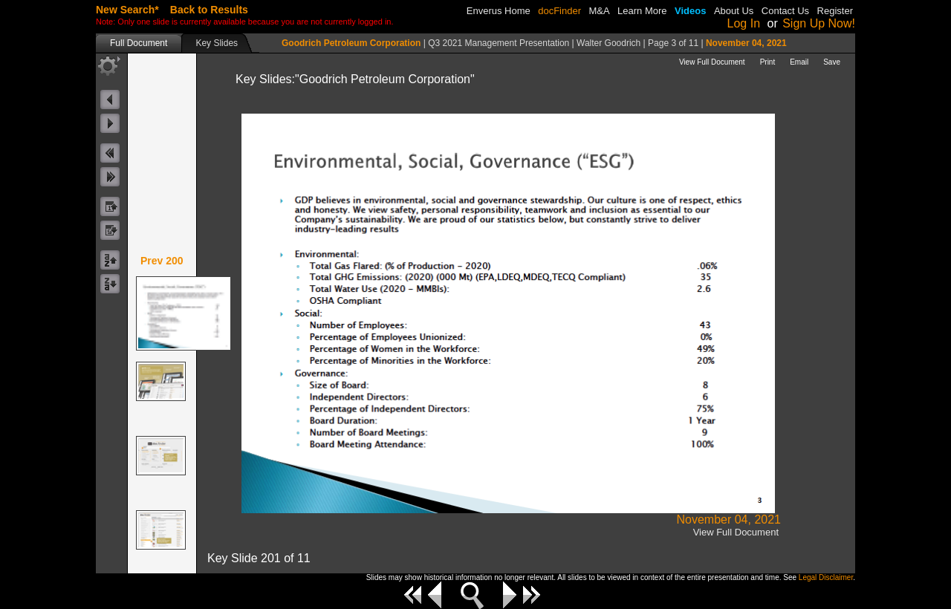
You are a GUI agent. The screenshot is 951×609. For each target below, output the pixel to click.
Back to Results (209, 10)
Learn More (641, 10)
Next (509, 595)
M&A (598, 10)
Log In (743, 23)
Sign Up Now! (818, 23)
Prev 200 (162, 261)
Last (531, 595)
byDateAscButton (111, 207)
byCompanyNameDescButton (111, 284)
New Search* (127, 10)
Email (799, 62)
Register (835, 10)
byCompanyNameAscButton (111, 260)
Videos (690, 10)
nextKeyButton (111, 177)
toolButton (109, 66)
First (412, 595)
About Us (733, 10)
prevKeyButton (111, 153)
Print (768, 62)
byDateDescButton (111, 230)
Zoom (472, 595)
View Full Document (712, 62)
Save (831, 62)
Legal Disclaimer (826, 577)
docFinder (559, 10)
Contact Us (785, 10)
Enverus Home (498, 10)
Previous (434, 595)
